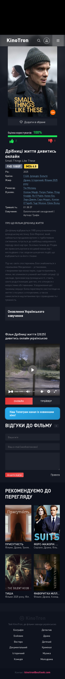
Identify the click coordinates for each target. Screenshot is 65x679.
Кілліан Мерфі (30, 192)
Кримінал (47, 647)
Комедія (18, 659)
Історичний (37, 180)
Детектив (47, 629)
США (26, 175)
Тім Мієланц (29, 187)
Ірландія (34, 175)
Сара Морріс (44, 199)
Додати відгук (14, 474)
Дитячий (46, 641)
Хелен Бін (49, 195)
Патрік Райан (46, 192)
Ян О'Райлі (37, 195)
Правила (55, 474)
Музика (47, 653)
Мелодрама (46, 659)
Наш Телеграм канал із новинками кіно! (32, 413)
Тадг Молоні (39, 203)
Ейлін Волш (53, 203)
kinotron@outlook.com (37, 672)
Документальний (18, 647)
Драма (26, 180)
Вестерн (18, 641)
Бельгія (43, 175)
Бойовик (18, 635)
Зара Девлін (29, 199)
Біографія (18, 629)
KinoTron (18, 40)
